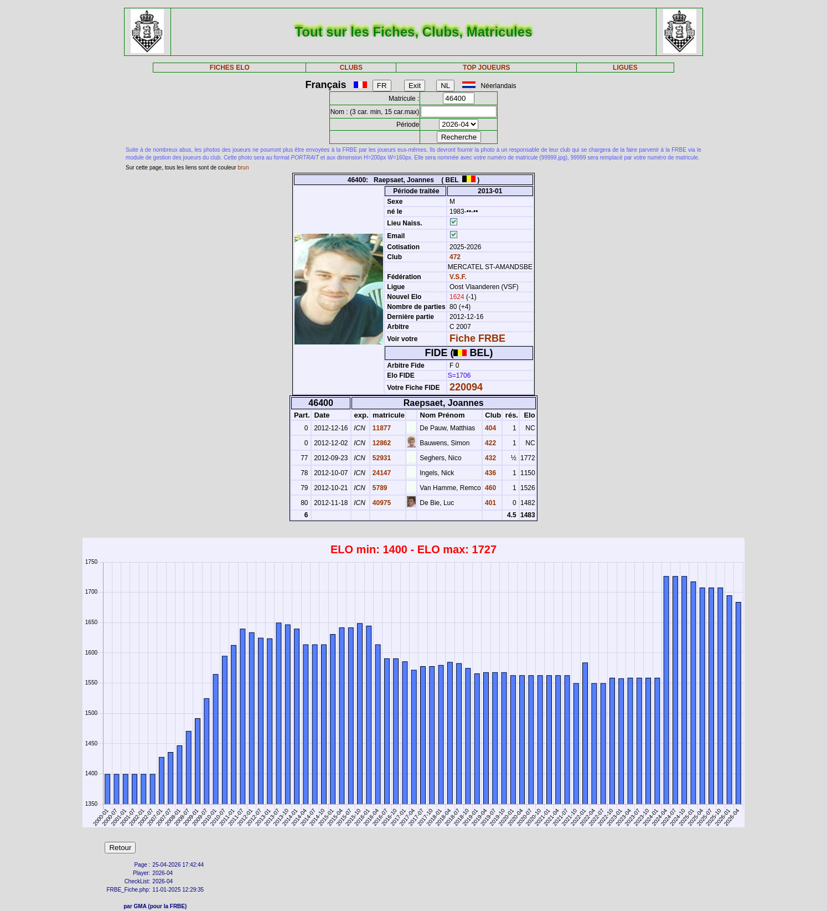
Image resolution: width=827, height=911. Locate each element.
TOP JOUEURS (486, 67)
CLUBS (351, 67)
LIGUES (625, 67)
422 (489, 443)
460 (489, 488)
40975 (381, 503)
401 (489, 503)
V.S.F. (458, 277)
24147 (381, 473)
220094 (466, 387)
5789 (379, 488)
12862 (381, 443)
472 (454, 257)
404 (489, 428)
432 (489, 458)
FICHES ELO (230, 67)
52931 (381, 458)
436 (489, 473)
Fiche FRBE (477, 338)
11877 (381, 428)
